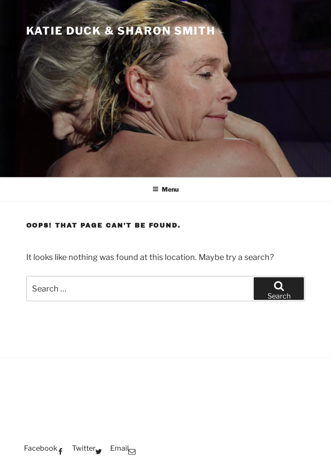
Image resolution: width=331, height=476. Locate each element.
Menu (165, 189)
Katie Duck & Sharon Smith (120, 30)
